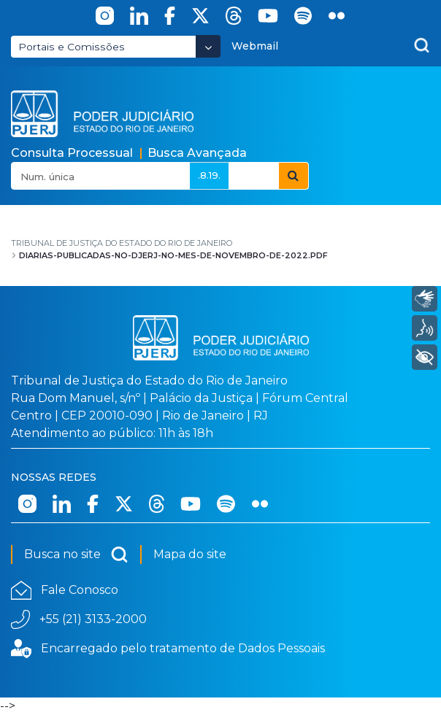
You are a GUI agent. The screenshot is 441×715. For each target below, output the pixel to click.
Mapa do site (189, 554)
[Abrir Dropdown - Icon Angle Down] (208, 46)
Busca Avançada (197, 153)
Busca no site (76, 554)
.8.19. (209, 175)
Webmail (254, 46)
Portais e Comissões (71, 47)
